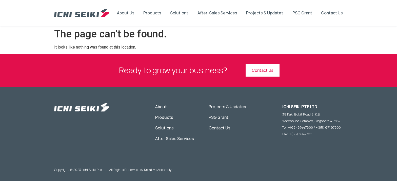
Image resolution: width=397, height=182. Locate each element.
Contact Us (332, 13)
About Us (125, 13)
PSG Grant (302, 13)
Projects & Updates (265, 13)
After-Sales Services (217, 13)
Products (152, 13)
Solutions (179, 13)
